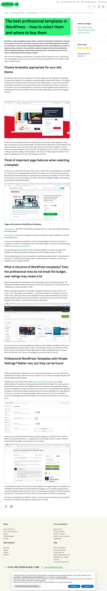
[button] (10, 4)
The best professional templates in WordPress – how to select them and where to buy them (67, 13)
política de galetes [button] (62, 577)
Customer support (59, 534)
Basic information (59, 548)
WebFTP (6, 555)
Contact (6, 538)
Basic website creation (84, 27)
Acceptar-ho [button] (87, 586)
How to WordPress (32, 13)
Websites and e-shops (61, 557)
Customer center (59, 531)
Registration (58, 538)
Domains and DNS (60, 550)
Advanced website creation (86, 30)
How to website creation (17, 13)
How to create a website (61, 536)
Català (94, 7)
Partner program (8, 536)
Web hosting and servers (62, 555)
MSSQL (5, 552)
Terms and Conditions (10, 531)
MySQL (5, 550)
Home (6, 13)
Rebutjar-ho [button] (74, 586)
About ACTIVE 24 (9, 529)
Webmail (6, 548)
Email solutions (59, 552)
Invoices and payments (61, 562)
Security (56, 559)
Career (5, 534)
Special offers (58, 529)
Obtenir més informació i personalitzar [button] (27, 586)
